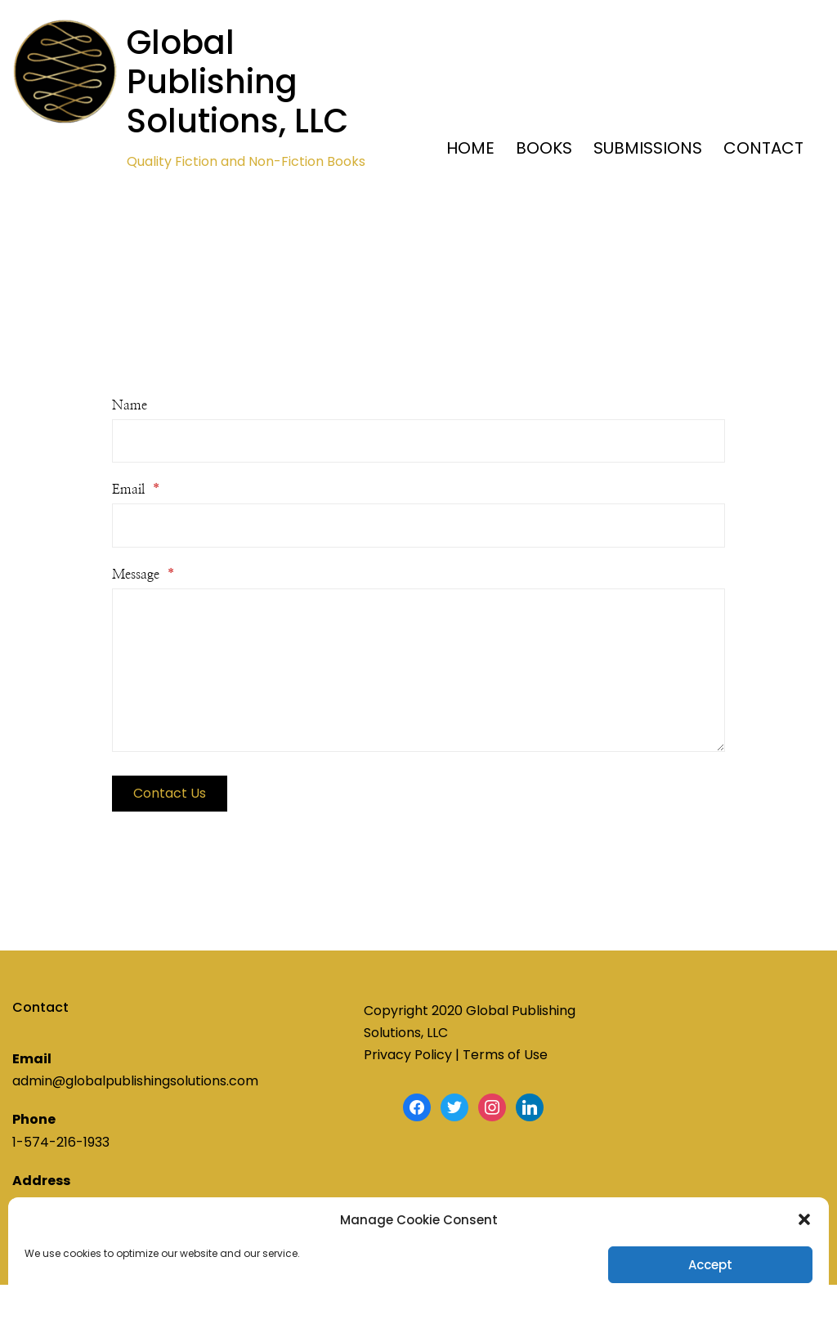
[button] (804, 1219)
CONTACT (763, 147)
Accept (710, 1264)
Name (129, 405)
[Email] (418, 525)
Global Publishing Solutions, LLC (237, 82)
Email (136, 489)
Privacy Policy (408, 1054)
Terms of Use (505, 1054)
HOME (470, 147)
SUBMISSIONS (647, 147)
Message (143, 574)
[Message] (418, 670)
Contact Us (169, 793)
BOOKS (544, 147)
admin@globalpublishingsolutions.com (135, 1080)
